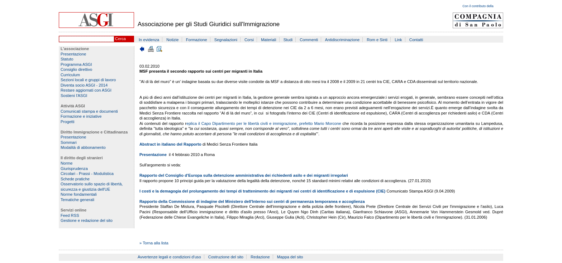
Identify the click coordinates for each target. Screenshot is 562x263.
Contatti (416, 40)
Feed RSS (70, 215)
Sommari (69, 142)
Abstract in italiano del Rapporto (171, 144)
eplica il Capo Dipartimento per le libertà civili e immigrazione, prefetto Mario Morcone (264, 123)
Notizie (172, 40)
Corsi (249, 40)
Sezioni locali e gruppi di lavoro (88, 80)
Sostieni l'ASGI (74, 95)
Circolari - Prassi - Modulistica (87, 173)
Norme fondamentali (79, 194)
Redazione (260, 257)
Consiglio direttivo (76, 69)
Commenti (309, 40)
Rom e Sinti (377, 40)
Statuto (67, 59)
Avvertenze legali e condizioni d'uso (169, 257)
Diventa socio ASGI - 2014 (84, 85)
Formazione (196, 40)
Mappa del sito (290, 257)
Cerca (120, 38)
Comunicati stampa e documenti (89, 111)
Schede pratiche (75, 179)
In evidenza (149, 40)
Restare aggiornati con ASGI (86, 90)
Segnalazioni (225, 40)
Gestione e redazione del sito (87, 220)
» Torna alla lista (153, 243)
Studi (288, 40)
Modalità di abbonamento (83, 147)
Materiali (268, 40)
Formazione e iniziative (81, 116)
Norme (67, 163)
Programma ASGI (76, 64)
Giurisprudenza (74, 168)
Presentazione (73, 54)
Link (398, 40)
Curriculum (70, 75)
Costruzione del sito (225, 257)
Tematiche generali (77, 200)
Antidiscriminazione (342, 40)
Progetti (68, 122)
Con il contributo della (478, 6)
